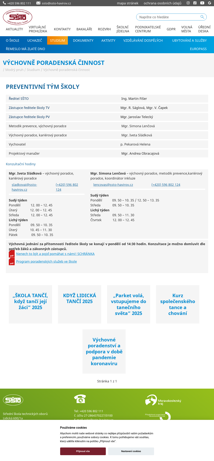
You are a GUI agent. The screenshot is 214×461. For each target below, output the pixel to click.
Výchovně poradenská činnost (66, 69)
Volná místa (186, 29)
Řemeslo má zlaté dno (25, 49)
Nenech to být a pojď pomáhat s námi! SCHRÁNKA (55, 254)
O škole (12, 40)
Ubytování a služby (189, 40)
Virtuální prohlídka (38, 29)
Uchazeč (34, 40)
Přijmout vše (83, 451)
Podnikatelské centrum (148, 29)
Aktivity (108, 40)
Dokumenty (83, 40)
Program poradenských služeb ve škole (46, 261)
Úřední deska (204, 29)
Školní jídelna (123, 29)
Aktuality (14, 29)
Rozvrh (104, 29)
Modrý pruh (14, 69)
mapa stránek (127, 3)
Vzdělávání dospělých (143, 40)
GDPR (171, 29)
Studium (57, 40)
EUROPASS (198, 49)
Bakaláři (84, 29)
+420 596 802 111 (91, 411)
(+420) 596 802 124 (165, 184)
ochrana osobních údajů (162, 3)
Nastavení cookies (131, 451)
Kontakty (62, 29)
